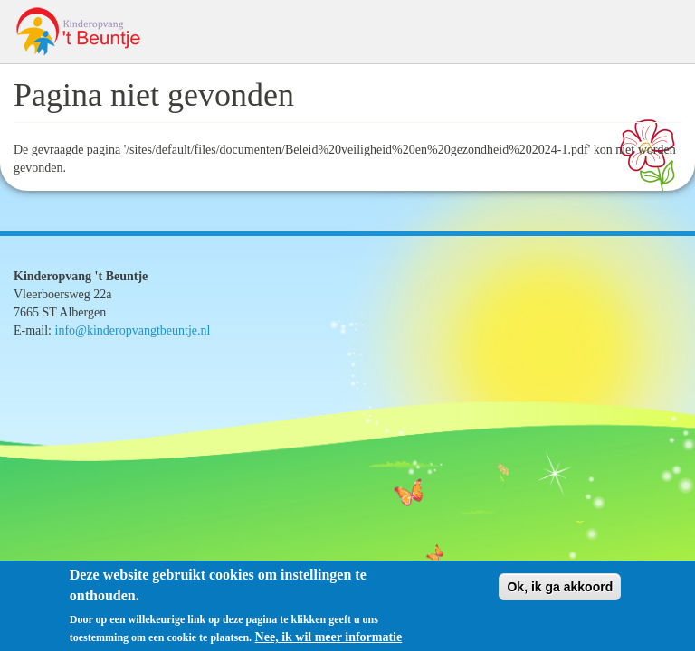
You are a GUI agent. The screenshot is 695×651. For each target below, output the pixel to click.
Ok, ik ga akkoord (560, 592)
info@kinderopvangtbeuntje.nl (133, 330)
